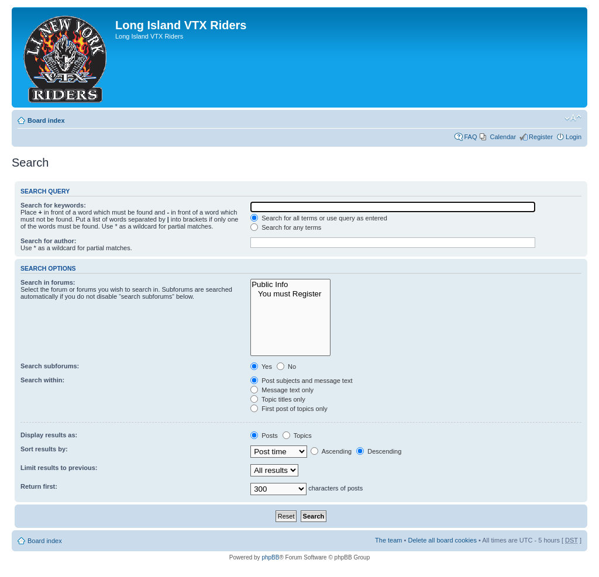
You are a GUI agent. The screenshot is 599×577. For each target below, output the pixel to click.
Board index (46, 120)
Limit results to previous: (58, 467)
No (286, 366)
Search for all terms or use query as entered (318, 218)
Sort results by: (44, 448)
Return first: (38, 486)
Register (541, 136)
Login (573, 136)
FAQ (470, 136)
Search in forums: (47, 282)
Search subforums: (49, 365)
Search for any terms (285, 227)
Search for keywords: (53, 205)
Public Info (290, 284)
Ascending (331, 451)
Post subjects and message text (301, 380)
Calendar (503, 136)
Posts (264, 435)
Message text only (282, 389)
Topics (297, 435)
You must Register (290, 294)
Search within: (42, 379)
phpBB (270, 557)
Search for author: (48, 240)
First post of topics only (289, 408)
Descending (378, 451)
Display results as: (48, 434)
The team (388, 540)
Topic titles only (277, 399)
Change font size (572, 118)
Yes (261, 366)
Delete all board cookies (442, 540)
